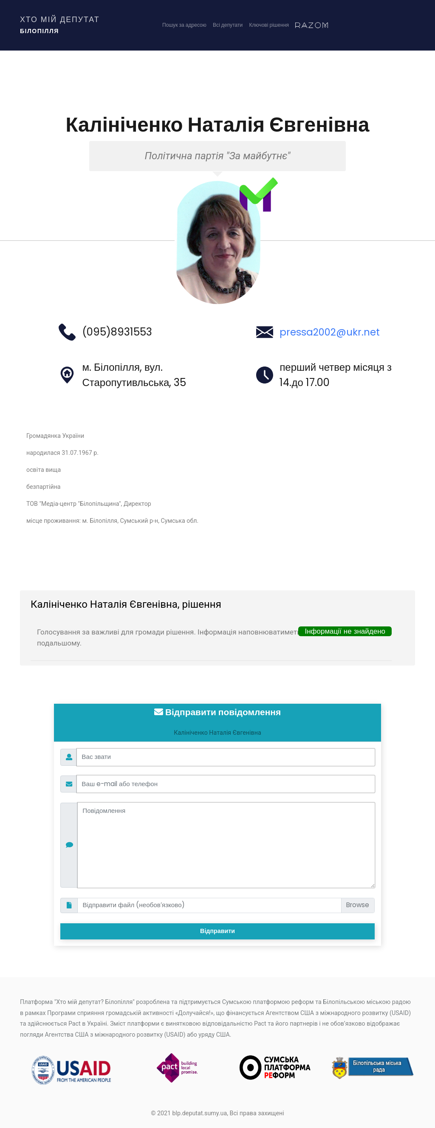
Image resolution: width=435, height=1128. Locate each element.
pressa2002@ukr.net (331, 332)
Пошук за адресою (175, 27)
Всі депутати (222, 27)
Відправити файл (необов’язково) (134, 904)
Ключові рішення (267, 27)
